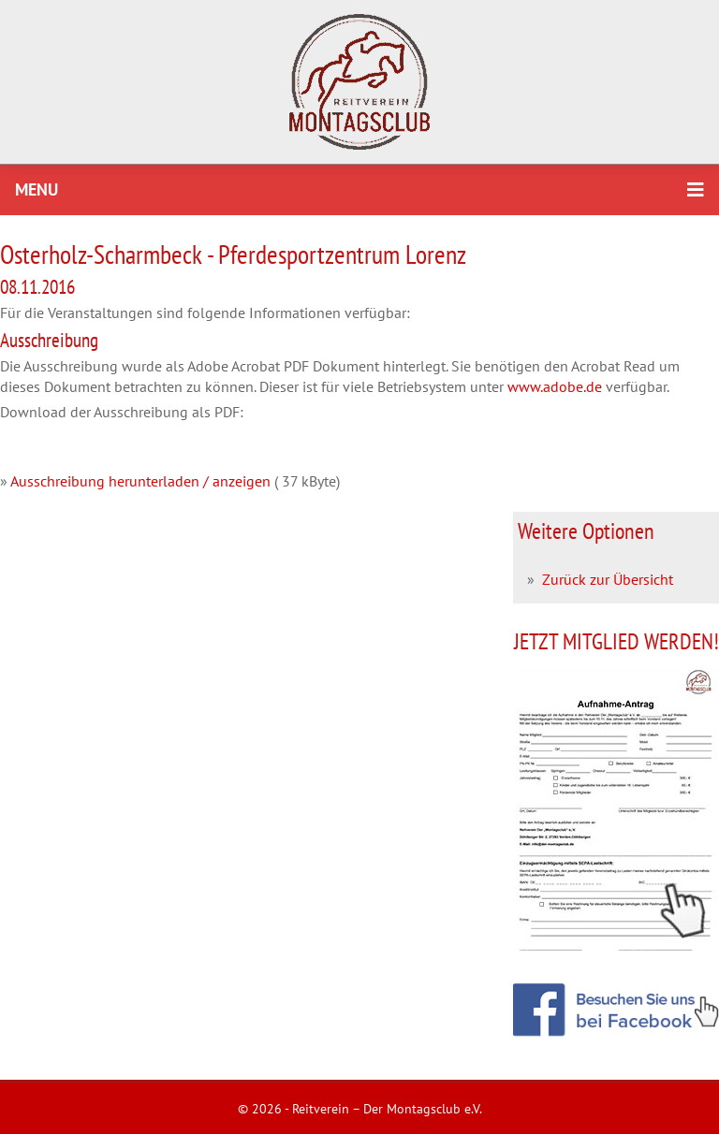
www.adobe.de (554, 386)
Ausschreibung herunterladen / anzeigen (140, 481)
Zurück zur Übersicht (607, 579)
